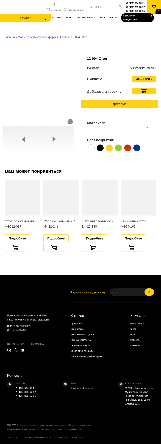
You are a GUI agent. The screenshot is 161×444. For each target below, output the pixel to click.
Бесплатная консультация (137, 18)
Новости (134, 340)
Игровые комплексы (81, 340)
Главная (10, 37)
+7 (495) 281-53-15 (135, 11)
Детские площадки (80, 345)
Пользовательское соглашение (75, 437)
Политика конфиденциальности (39, 437)
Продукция (76, 323)
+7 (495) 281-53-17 (135, 7)
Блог (90, 17)
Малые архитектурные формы (38, 37)
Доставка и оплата (72, 17)
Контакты (103, 17)
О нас (55, 17)
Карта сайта (12, 437)
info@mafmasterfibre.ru (81, 388)
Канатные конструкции (82, 334)
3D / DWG (144, 79)
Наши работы (137, 323)
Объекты (41, 17)
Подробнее (17, 238)
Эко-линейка (77, 329)
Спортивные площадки (82, 351)
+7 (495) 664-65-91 (135, 3)
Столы (64, 37)
